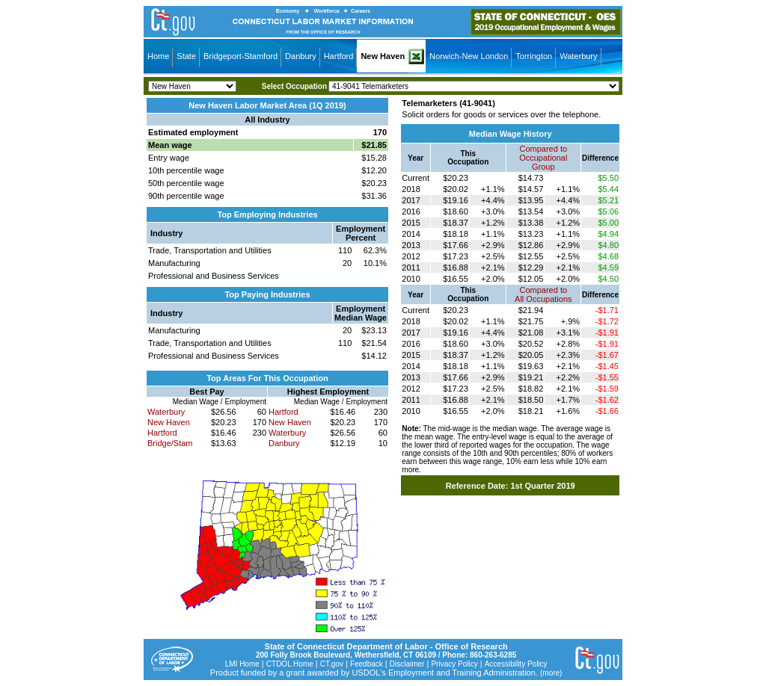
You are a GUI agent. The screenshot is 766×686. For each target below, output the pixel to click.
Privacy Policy (454, 664)
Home (158, 56)
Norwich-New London (468, 56)
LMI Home (242, 664)
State (186, 56)
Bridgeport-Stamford (240, 56)
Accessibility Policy (516, 664)
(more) (551, 673)
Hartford (339, 56)
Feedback (366, 664)
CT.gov (331, 664)
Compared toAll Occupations (543, 294)
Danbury (300, 56)
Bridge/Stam (170, 443)
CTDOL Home (289, 664)
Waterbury (578, 56)
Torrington (533, 56)
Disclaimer (407, 664)
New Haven (383, 56)
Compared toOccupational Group (543, 157)
